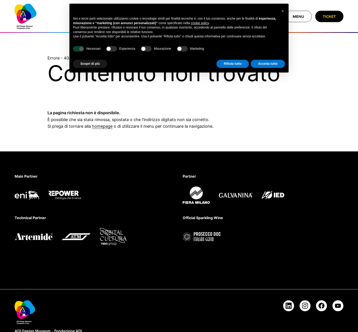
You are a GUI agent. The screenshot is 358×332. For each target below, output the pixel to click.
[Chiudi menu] (298, 16)
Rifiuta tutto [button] (233, 63)
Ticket (329, 16)
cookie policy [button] (200, 23)
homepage (102, 126)
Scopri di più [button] (90, 63)
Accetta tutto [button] (268, 63)
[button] (282, 11)
